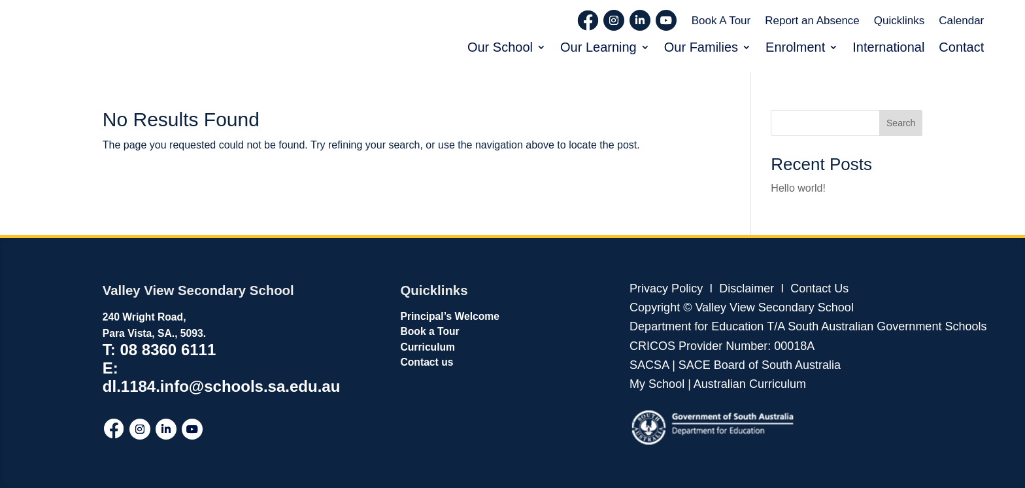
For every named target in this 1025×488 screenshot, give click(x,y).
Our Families (701, 47)
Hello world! (798, 188)
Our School (500, 47)
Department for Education (697, 326)
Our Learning (598, 47)
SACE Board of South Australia (760, 365)
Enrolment (795, 47)
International (888, 47)
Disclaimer (745, 288)
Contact (961, 47)
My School (657, 384)
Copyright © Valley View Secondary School (742, 307)
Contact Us (819, 288)
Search (900, 123)
